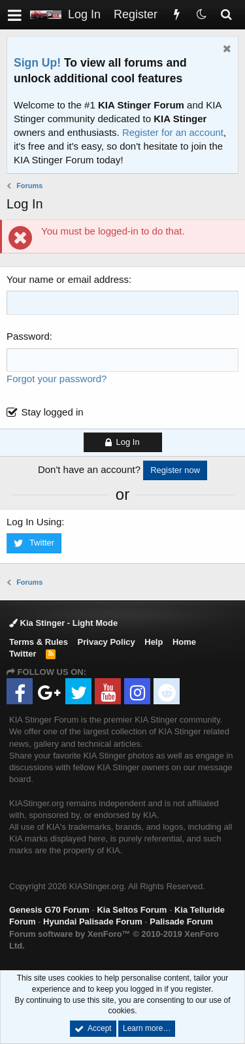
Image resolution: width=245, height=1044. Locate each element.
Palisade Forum (181, 921)
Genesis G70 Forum (49, 910)
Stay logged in (53, 411)
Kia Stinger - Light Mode (63, 623)
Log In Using (34, 521)
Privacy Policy (106, 642)
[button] (15, 14)
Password (28, 336)
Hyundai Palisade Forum (92, 921)
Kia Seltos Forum (132, 910)
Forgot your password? (56, 378)
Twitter (23, 654)
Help (153, 642)
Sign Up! (37, 62)
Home (184, 642)
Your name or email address (68, 279)
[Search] (226, 14)
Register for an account (172, 132)
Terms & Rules (38, 642)
